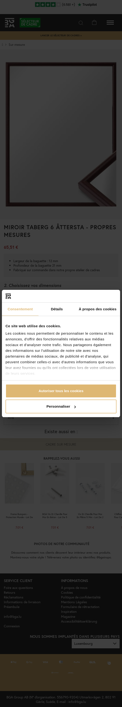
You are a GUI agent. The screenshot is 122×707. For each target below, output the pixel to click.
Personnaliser (61, 406)
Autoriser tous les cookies (61, 391)
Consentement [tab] (20, 309)
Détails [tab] (57, 309)
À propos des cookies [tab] (97, 309)
